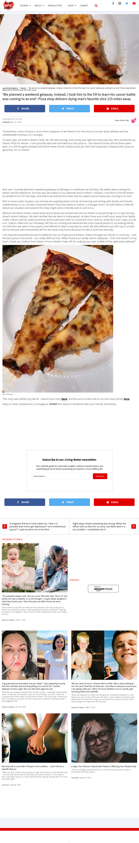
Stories (24, 5)
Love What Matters (10, 88)
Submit (84, 5)
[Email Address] (62, 476)
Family (23, 88)
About (38, 5)
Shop (71, 5)
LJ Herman (6, 119)
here (64, 399)
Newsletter (55, 5)
